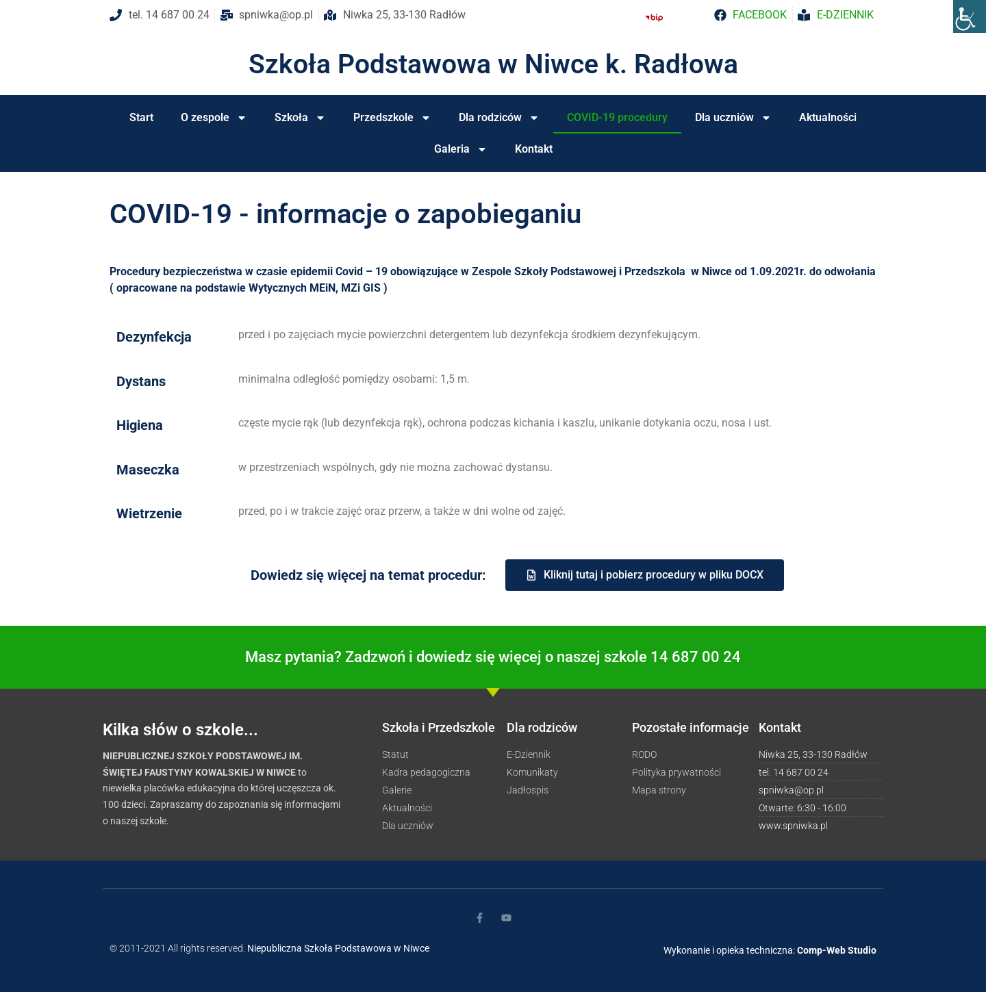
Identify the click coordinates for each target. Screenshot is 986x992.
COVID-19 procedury (617, 117)
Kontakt (534, 148)
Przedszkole (392, 117)
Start (141, 117)
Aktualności (828, 117)
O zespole (214, 117)
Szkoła (300, 117)
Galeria (461, 149)
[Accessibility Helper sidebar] (969, 16)
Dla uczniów (733, 117)
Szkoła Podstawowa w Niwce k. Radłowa (493, 64)
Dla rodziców (499, 117)
